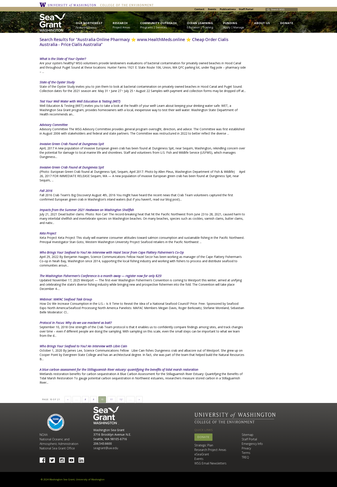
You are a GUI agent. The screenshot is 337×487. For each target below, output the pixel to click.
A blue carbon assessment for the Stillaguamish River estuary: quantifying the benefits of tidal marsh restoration (119, 369)
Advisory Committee (54, 125)
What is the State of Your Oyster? (63, 59)
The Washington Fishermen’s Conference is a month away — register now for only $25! (101, 276)
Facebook (44, 459)
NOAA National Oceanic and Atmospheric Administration (59, 439)
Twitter (53, 459)
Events (212, 9)
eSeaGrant (201, 454)
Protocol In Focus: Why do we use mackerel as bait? (76, 322)
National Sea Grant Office (57, 448)
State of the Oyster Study (57, 82)
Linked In (82, 459)
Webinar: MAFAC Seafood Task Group (66, 299)
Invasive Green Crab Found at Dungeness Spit (72, 144)
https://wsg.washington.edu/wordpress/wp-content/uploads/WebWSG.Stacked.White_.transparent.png (52, 22)
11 (111, 399)
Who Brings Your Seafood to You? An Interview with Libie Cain (83, 346)
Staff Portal (246, 9)
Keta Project (48, 233)
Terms (246, 453)
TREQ (245, 457)
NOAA (55, 422)
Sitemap (247, 435)
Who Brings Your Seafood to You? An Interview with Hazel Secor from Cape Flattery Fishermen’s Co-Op (112, 252)
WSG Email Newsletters (210, 463)
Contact (199, 9)
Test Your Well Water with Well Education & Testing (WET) (80, 101)
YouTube (73, 459)
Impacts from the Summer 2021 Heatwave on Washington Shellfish (87, 210)
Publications (228, 9)
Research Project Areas (210, 450)
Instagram (63, 459)
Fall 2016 (46, 190)
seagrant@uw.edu (105, 448)
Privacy (246, 448)
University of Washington (69, 5)
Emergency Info (252, 444)
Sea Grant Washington (106, 415)
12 (121, 399)
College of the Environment (125, 5)
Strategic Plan (203, 445)
